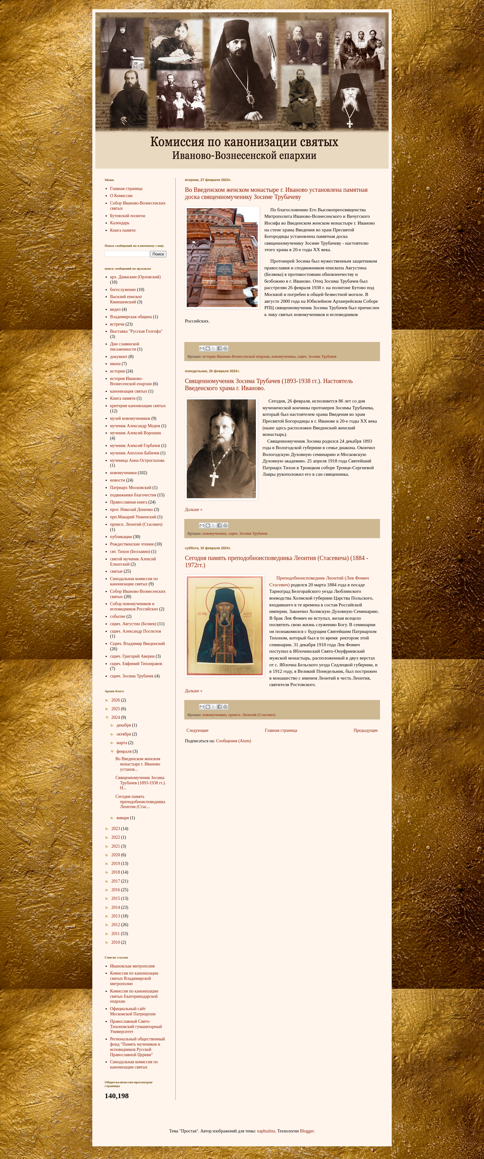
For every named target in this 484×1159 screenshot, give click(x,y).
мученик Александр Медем (135, 426)
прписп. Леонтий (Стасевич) (252, 715)
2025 (116, 708)
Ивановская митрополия (132, 966)
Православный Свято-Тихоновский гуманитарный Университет (136, 1026)
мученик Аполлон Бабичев (135, 453)
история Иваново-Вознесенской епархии (235, 356)
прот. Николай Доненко (131, 509)
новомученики (283, 356)
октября (124, 734)
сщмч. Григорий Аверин (132, 656)
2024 (116, 717)
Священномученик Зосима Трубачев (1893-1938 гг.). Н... (140, 782)
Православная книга (129, 502)
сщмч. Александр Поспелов (135, 631)
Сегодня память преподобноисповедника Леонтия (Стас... (140, 801)
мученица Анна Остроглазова (137, 460)
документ (118, 356)
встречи (117, 324)
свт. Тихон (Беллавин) (130, 551)
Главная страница (281, 730)
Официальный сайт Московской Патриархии (133, 1011)
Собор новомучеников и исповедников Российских (134, 606)
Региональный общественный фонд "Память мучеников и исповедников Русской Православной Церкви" (137, 1047)
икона (115, 363)
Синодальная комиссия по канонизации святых (134, 581)
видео (115, 309)
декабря (124, 725)
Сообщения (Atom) (233, 741)
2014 (116, 907)
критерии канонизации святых (138, 405)
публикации (121, 536)
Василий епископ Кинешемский (126, 299)
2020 (116, 855)
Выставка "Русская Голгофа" (136, 331)
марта (122, 742)
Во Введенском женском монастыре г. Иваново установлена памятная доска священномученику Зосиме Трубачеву (276, 193)
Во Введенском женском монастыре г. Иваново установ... (137, 764)
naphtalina (266, 1131)
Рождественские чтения (132, 544)
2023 (116, 828)
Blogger (307, 1131)
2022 (116, 837)
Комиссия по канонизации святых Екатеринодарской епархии (134, 996)
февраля (124, 751)
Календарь (120, 223)
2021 (116, 846)
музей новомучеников (130, 418)
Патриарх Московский (131, 487)
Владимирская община (131, 316)
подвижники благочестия (133, 495)
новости (117, 480)
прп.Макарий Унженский (133, 517)
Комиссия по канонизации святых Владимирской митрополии (134, 978)
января (123, 818)
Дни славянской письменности (125, 347)
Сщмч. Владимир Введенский (137, 643)
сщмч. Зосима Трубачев (316, 356)
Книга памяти (123, 230)
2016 (116, 889)
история (117, 371)
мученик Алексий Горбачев (135, 445)
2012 (116, 924)
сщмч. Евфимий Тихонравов (136, 663)
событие (118, 616)
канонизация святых (129, 391)
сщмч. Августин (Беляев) (133, 624)
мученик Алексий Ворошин (135, 433)
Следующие (197, 730)
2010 (116, 942)
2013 (116, 916)
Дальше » (193, 509)
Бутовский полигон (127, 215)
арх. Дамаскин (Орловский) (135, 277)
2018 (116, 872)
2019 (116, 863)
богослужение (123, 289)
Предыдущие (366, 730)
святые (116, 571)
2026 (116, 700)
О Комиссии (121, 195)
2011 (116, 933)
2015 (116, 898)
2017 (116, 881)
